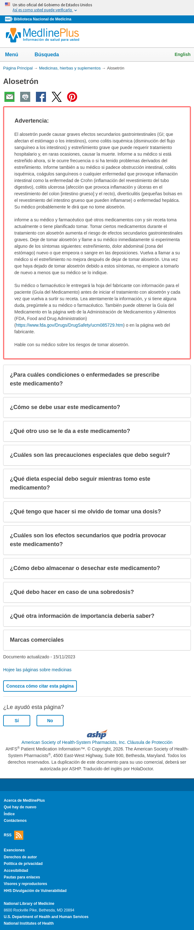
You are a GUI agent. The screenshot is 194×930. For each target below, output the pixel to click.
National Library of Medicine (29, 903)
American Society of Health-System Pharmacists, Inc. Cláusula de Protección (96, 742)
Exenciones (14, 850)
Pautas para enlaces (22, 877)
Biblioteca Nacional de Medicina (42, 19)
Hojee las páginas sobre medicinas (37, 669)
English (182, 54)
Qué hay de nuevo (20, 807)
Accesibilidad (16, 870)
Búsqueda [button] (51, 56)
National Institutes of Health (29, 923)
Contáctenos (15, 820)
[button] (180, 121)
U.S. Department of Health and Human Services (46, 917)
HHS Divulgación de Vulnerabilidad (35, 890)
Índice (9, 814)
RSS (13, 835)
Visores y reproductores (25, 884)
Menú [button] (15, 55)
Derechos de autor (20, 857)
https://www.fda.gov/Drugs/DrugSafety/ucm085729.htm (69, 325)
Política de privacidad (23, 863)
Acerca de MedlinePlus (24, 800)
